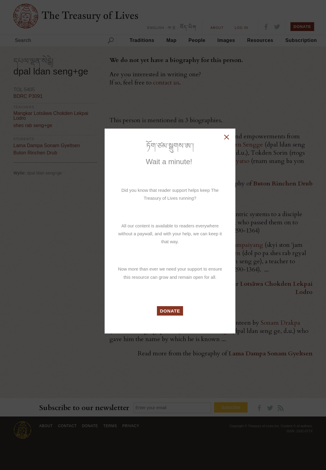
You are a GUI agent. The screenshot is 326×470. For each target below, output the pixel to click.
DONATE (170, 310)
